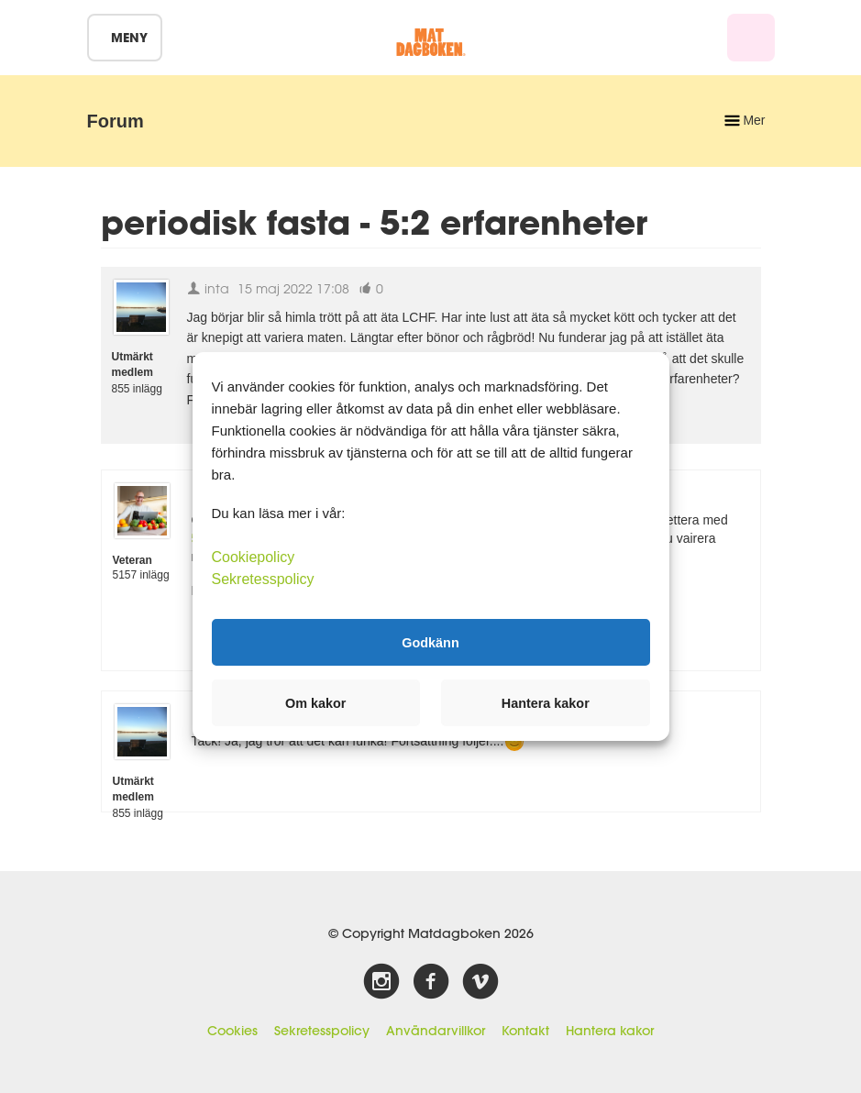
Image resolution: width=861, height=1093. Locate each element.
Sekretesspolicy (322, 1030)
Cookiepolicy (253, 557)
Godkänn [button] (430, 642)
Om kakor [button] (315, 703)
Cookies (232, 1030)
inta (208, 288)
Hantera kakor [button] (546, 703)
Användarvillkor (435, 1030)
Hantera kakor (610, 1030)
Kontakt (525, 1030)
